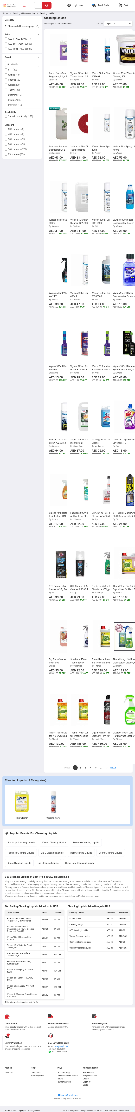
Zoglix (85, 1085)
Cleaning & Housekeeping (24, 13)
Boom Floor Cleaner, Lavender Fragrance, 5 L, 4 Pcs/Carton (20, 919)
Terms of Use (11, 1111)
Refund (60, 1079)
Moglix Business (90, 1076)
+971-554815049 (57, 1051)
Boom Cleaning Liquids (110, 853)
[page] (111, 767)
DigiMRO (87, 1082)
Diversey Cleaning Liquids (86, 842)
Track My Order (37, 1076)
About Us (9, 1072)
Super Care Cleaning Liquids (79, 863)
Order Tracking (63, 1072)
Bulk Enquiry (88, 1072)
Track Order (103, 5)
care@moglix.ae (61, 1046)
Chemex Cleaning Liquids (80, 942)
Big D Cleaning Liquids (52, 853)
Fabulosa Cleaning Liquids (21, 853)
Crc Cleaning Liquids (48, 863)
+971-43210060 (58, 1049)
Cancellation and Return (67, 1076)
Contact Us (35, 1072)
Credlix (86, 1079)
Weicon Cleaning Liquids (54, 842)
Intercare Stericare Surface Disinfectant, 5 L (18, 954)
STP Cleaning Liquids (79, 930)
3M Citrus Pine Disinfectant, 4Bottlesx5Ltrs (19, 962)
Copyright (22, 1111)
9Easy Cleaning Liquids (19, 863)
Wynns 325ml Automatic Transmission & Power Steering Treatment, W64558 (20, 929)
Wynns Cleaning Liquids (80, 936)
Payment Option (64, 1082)
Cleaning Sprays (53, 818)
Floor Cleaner (22, 818)
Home (5, 13)
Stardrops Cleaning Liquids (21, 842)
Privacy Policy (34, 1111)
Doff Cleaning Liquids (81, 853)
